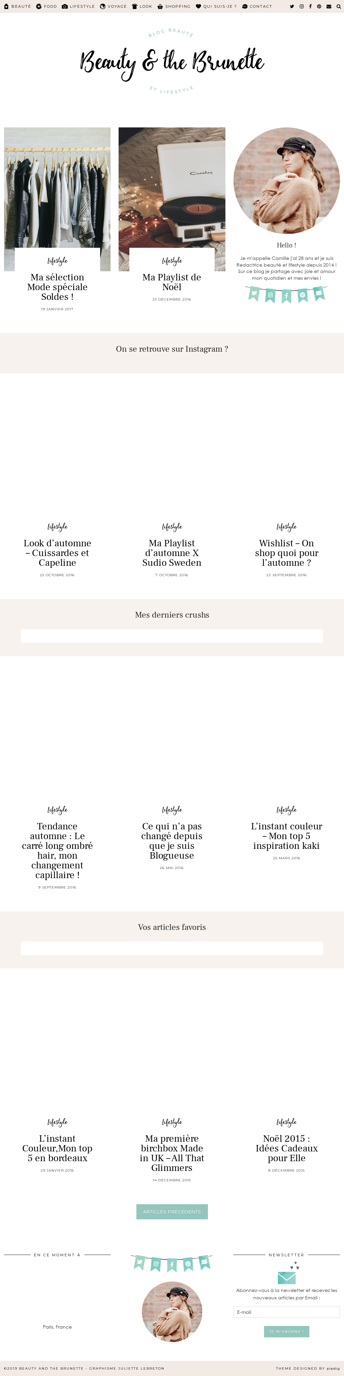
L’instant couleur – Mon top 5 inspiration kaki (286, 836)
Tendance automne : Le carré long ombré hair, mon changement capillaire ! (57, 850)
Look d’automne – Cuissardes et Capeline (57, 553)
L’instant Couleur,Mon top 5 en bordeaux (57, 1148)
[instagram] (302, 6)
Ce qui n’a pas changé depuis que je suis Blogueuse (172, 841)
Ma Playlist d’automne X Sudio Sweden (172, 553)
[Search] (339, 6)
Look (146, 6)
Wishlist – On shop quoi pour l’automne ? (286, 553)
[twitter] (292, 6)
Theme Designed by (308, 1368)
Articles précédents (172, 1211)
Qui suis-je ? (220, 6)
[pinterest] (319, 6)
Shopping (178, 6)
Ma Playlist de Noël (171, 282)
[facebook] (310, 6)
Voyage (117, 6)
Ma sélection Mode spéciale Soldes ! (57, 287)
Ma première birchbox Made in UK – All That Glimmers (172, 1153)
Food (50, 6)
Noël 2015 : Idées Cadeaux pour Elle (287, 1148)
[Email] (329, 6)
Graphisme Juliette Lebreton (127, 1368)
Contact (261, 6)
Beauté (21, 6)
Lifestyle (82, 6)
